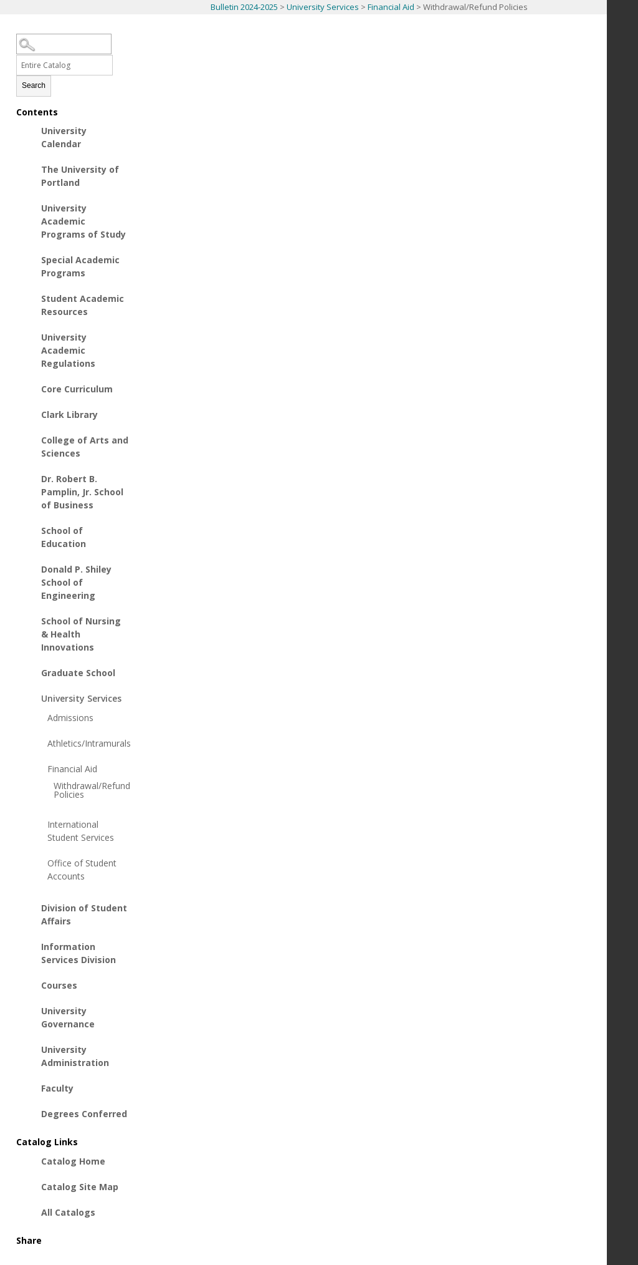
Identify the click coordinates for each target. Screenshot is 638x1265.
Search (33, 85)
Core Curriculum (77, 389)
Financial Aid (391, 6)
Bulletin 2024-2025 (244, 6)
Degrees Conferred (84, 1114)
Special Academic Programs (80, 266)
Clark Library (69, 414)
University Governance (68, 1017)
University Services (323, 6)
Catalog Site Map (79, 1187)
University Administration (75, 1056)
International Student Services (80, 830)
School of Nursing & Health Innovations (81, 634)
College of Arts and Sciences (84, 446)
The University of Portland (80, 175)
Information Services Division (78, 953)
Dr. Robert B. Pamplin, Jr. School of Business (82, 492)
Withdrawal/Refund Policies (85, 790)
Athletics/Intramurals (85, 743)
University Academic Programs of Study (83, 221)
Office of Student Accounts (82, 869)
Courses (59, 985)
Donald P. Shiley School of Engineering (76, 582)
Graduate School (78, 673)
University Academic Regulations (68, 350)
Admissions (70, 718)
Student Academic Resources (82, 305)
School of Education (63, 537)
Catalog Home (73, 1161)
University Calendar (64, 137)
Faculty (57, 1088)
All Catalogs (68, 1212)
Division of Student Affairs (84, 914)
